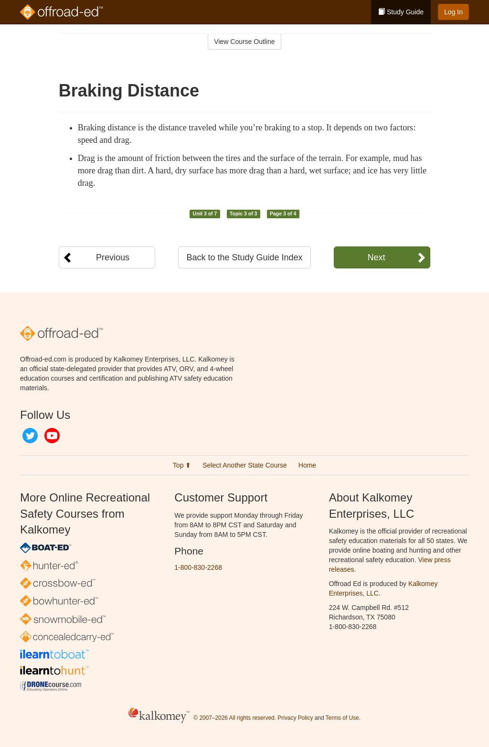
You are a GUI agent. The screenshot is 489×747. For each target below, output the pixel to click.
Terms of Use (342, 718)
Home (307, 465)
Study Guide (401, 12)
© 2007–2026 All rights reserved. (234, 718)
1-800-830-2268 (198, 567)
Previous (112, 257)
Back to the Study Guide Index (244, 257)
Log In (453, 12)
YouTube (52, 435)
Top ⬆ (182, 465)
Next (376, 257)
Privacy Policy (295, 718)
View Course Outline (244, 41)
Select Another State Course (244, 465)
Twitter (30, 435)
